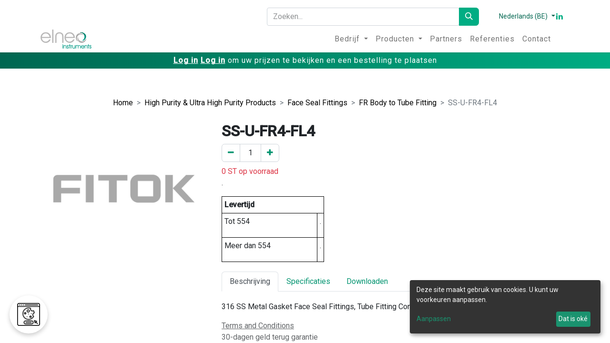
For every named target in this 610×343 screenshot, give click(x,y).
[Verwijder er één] (231, 153)
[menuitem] (351, 39)
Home (123, 102)
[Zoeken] (469, 17)
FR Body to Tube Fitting (398, 102)
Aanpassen (434, 319)
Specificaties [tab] (308, 281)
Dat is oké (573, 319)
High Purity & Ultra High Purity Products (210, 102)
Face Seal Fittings (317, 102)
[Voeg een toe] (270, 153)
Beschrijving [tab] (250, 281)
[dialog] (505, 306)
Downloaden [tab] (367, 281)
